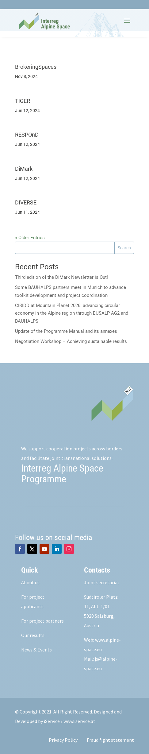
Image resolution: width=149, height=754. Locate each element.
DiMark (23, 168)
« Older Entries (30, 237)
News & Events (36, 650)
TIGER (22, 101)
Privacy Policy (63, 740)
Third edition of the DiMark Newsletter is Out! (61, 277)
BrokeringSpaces (35, 67)
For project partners (42, 621)
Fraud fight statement (110, 740)
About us (30, 582)
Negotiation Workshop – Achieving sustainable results (71, 341)
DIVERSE (25, 202)
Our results (32, 635)
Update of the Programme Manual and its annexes (66, 331)
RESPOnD (27, 134)
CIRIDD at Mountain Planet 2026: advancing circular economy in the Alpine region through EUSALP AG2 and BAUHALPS (71, 313)
